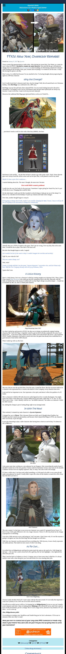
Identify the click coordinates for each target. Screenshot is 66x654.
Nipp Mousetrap (15, 279)
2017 (34, 643)
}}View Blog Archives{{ (33, 648)
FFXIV (42, 643)
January (24, 643)
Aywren (22, 61)
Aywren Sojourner (25, 68)
